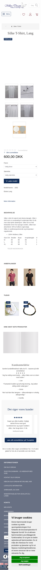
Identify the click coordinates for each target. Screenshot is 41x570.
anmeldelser (23, 150)
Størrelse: (7, 171)
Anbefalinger (10, 263)
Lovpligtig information (13, 485)
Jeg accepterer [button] (24, 557)
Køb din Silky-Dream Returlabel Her (18, 481)
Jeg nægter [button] (25, 561)
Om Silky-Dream (10, 467)
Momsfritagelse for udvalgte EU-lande (17, 495)
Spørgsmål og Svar (11, 490)
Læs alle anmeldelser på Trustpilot (20, 440)
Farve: (6, 163)
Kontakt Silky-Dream (12, 477)
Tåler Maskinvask (15, 249)
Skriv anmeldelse (12, 152)
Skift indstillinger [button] (25, 565)
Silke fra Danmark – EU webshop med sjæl (18, 472)
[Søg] (36, 5)
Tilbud (6, 295)
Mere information (9, 201)
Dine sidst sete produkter (15, 327)
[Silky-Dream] (15, 5)
